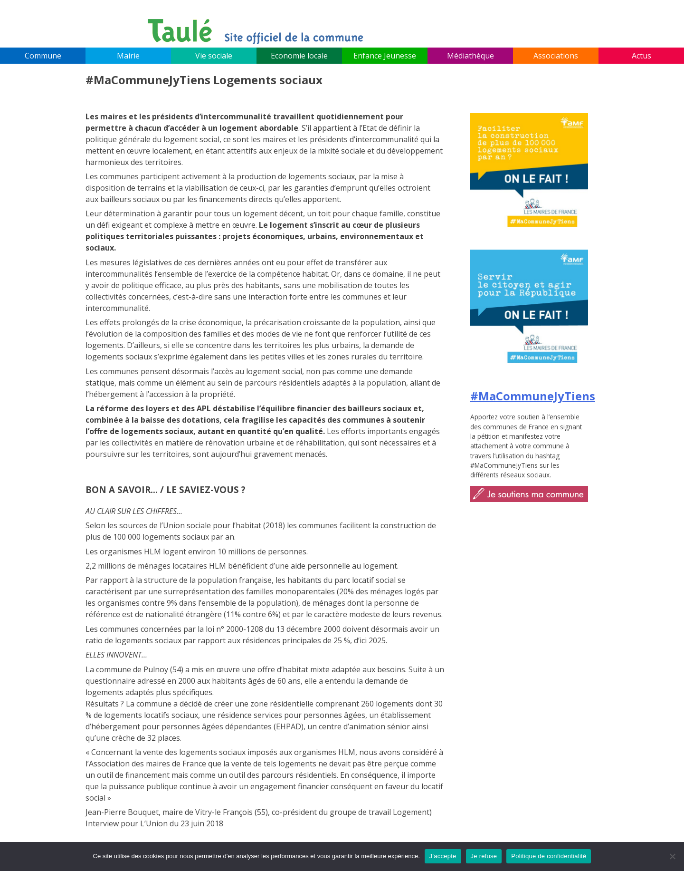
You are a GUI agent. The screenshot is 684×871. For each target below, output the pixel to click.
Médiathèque (470, 55)
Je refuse (484, 856)
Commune (43, 55)
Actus (641, 55)
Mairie (128, 55)
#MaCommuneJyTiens (532, 396)
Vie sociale (213, 55)
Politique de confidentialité (548, 856)
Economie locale (299, 55)
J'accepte (442, 856)
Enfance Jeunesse (384, 55)
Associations (555, 55)
